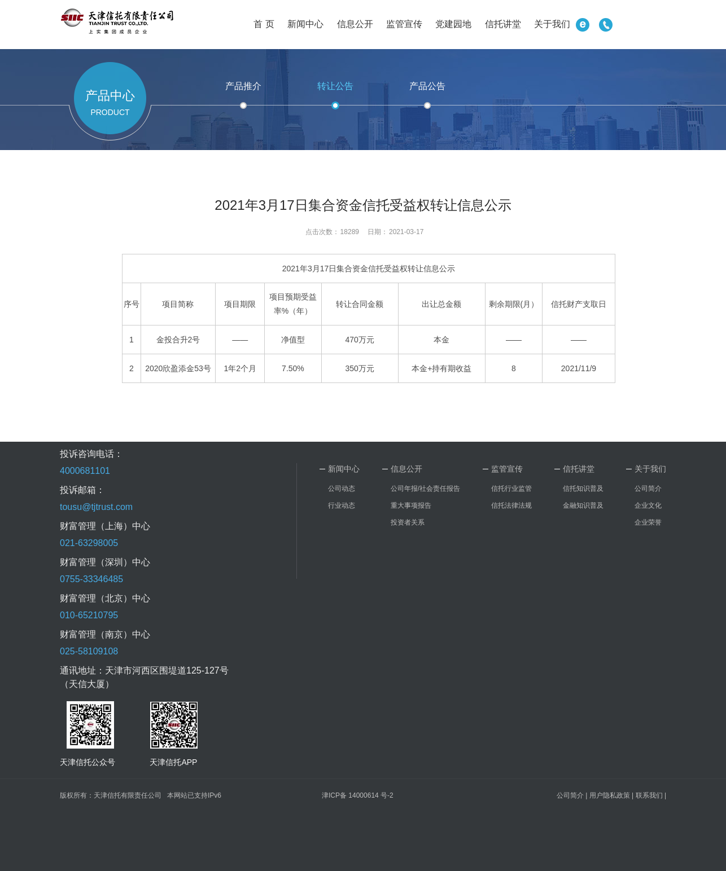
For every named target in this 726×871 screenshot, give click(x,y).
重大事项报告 (411, 505)
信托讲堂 (503, 24)
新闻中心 (305, 24)
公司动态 (341, 488)
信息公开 (355, 24)
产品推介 (243, 86)
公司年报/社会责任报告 (425, 488)
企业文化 (648, 505)
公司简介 (648, 488)
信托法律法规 (511, 505)
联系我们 (649, 795)
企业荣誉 (648, 522)
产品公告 (427, 86)
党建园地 (453, 24)
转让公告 (335, 86)
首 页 (263, 24)
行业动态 (341, 505)
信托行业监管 (511, 488)
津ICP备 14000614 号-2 (357, 795)
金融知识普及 (583, 505)
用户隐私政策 (609, 795)
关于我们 (552, 24)
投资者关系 (408, 522)
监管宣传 (404, 24)
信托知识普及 (583, 488)
